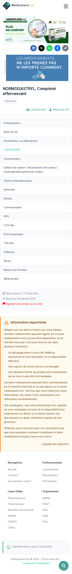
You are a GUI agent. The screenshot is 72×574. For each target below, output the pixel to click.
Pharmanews (16, 504)
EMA (45, 515)
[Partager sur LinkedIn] (33, 48)
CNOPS (12, 521)
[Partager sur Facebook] (57, 48)
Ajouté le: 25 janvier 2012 (19, 298)
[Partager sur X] (41, 48)
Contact (13, 475)
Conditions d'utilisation (36, 563)
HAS (45, 509)
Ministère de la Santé (20, 509)
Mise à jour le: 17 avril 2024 (20, 293)
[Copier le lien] (65, 48)
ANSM (46, 498)
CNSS (11, 527)
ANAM (11, 515)
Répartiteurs (50, 475)
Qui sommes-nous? (19, 481)
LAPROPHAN (12, 149)
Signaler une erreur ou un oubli (22, 303)
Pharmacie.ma (16, 498)
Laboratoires (50, 469)
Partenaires (50, 481)
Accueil (12, 469)
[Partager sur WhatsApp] (49, 48)
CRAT (46, 504)
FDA (45, 521)
